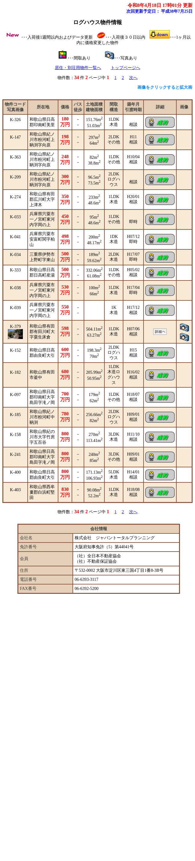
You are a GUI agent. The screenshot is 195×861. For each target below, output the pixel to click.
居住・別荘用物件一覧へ (78, 68)
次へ (133, 77)
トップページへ (125, 68)
